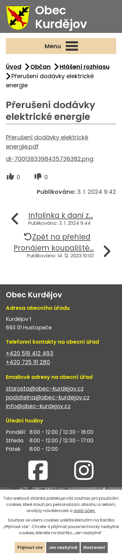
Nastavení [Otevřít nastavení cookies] (94, 547)
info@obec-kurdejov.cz (38, 406)
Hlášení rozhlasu (85, 67)
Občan (40, 67)
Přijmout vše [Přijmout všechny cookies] (30, 547)
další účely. (85, 510)
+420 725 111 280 (28, 362)
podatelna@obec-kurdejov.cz (47, 397)
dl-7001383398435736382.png (49, 159)
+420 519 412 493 (29, 353)
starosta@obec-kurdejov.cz (45, 389)
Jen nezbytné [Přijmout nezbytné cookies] (63, 547)
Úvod (13, 67)
